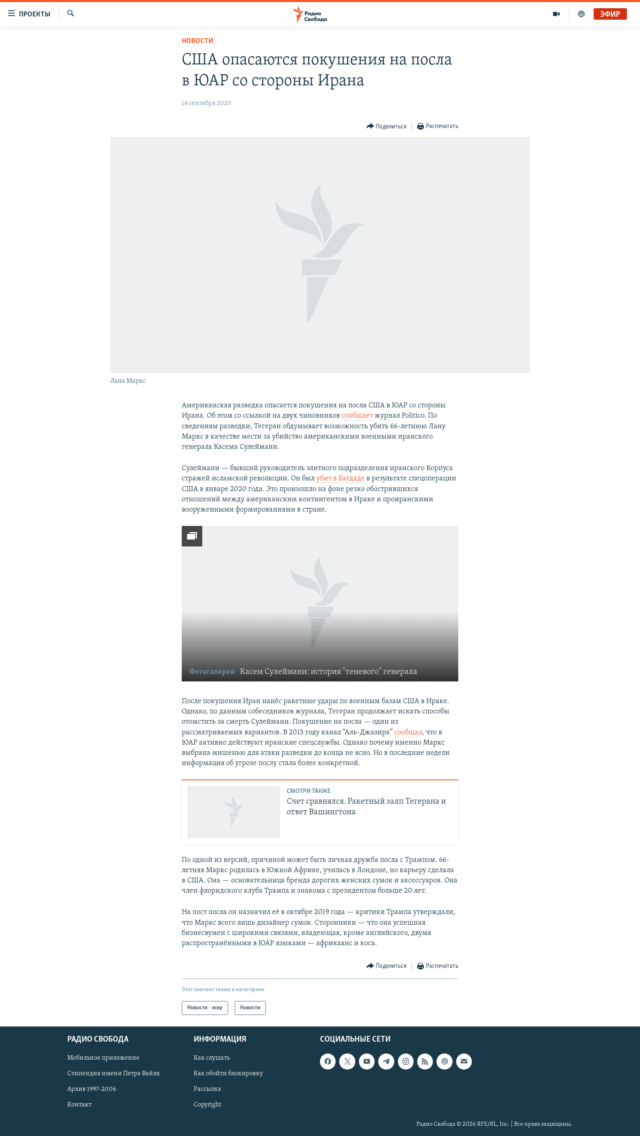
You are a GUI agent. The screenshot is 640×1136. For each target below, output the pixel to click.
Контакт (79, 1105)
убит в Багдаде (340, 478)
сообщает (357, 416)
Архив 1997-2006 (91, 1089)
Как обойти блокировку (228, 1074)
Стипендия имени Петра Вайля (113, 1074)
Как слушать (212, 1058)
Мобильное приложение (103, 1058)
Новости (197, 41)
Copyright (207, 1105)
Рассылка (207, 1089)
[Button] (386, 126)
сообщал (408, 732)
